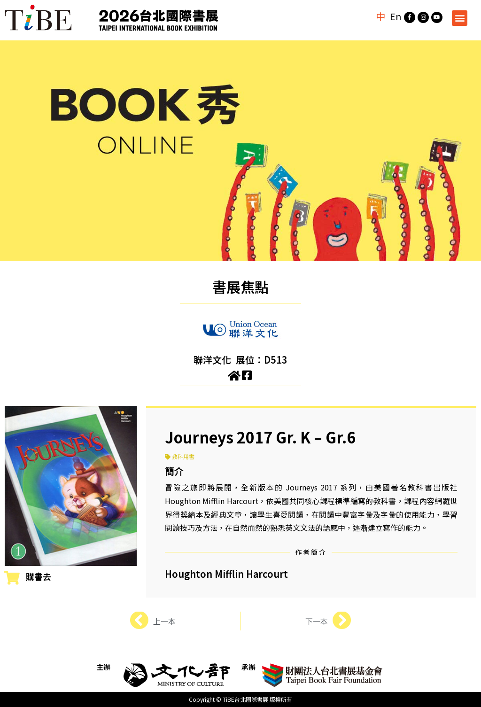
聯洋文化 (212, 359)
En (396, 16)
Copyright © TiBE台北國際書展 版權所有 (240, 699)
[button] (459, 18)
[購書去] (12, 578)
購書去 (38, 576)
